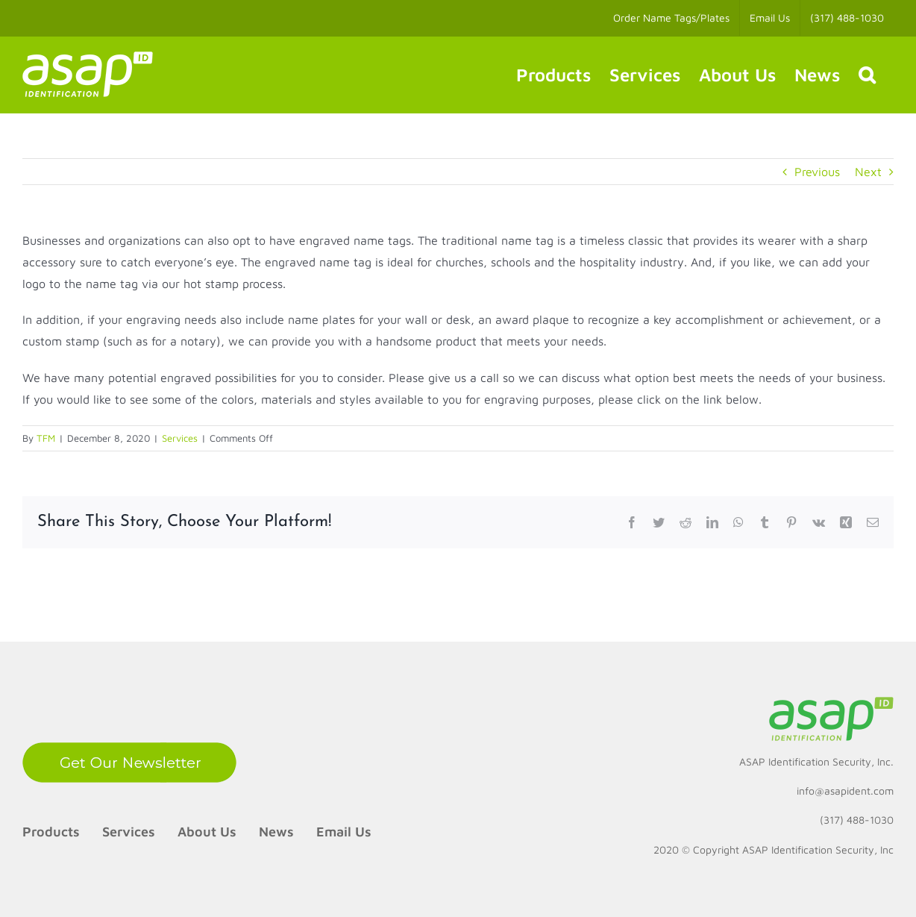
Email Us (343, 831)
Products (51, 831)
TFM (46, 438)
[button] (867, 75)
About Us (207, 831)
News (276, 831)
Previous (817, 171)
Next (868, 171)
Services (180, 438)
